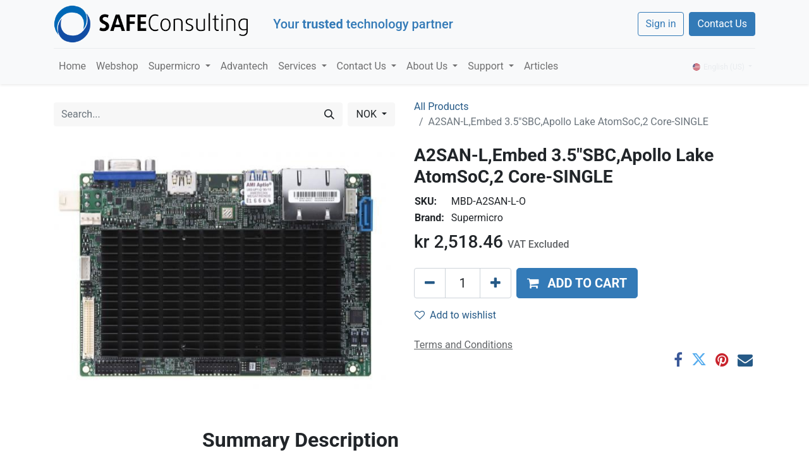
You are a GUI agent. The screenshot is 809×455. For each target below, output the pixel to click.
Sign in (661, 24)
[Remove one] (430, 283)
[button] (577, 283)
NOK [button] (367, 114)
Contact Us (722, 24)
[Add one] (495, 283)
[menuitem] (72, 66)
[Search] (329, 114)
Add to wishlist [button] (455, 315)
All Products (441, 106)
